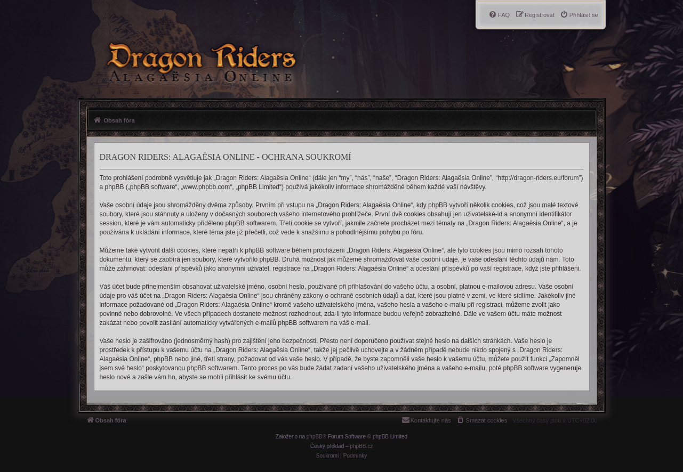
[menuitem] (579, 15)
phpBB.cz (361, 446)
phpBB (315, 437)
